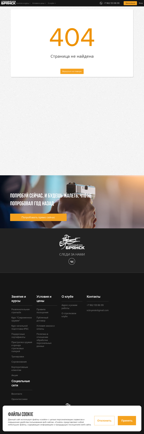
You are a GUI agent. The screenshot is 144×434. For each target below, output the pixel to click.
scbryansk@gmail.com (98, 310)
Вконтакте (16, 393)
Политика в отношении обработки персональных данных (44, 340)
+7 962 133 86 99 (95, 305)
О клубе (51, 3)
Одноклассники (19, 399)
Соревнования (19, 361)
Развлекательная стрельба (20, 311)
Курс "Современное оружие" (21, 319)
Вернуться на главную (72, 71)
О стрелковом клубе (69, 315)
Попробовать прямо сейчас (38, 217)
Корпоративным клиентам (19, 369)
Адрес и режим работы (69, 307)
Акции (14, 375)
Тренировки (17, 356)
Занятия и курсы (22, 3)
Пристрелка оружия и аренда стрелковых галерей (21, 347)
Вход (141, 3)
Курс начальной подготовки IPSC (20, 327)
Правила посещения (42, 311)
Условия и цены (38, 3)
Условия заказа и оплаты (46, 327)
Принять (127, 420)
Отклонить (104, 420)
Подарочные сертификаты (18, 336)
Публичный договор (42, 319)
